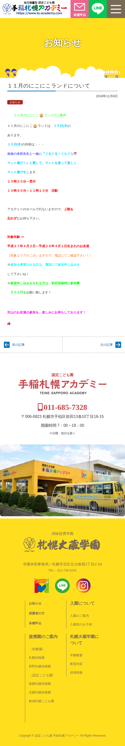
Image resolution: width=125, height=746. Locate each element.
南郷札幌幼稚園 (40, 683)
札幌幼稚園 (37, 657)
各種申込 (35, 623)
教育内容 (76, 664)
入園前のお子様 (81, 624)
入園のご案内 (79, 615)
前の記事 (18, 344)
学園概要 (76, 655)
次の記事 (106, 344)
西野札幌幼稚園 (40, 666)
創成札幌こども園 (41, 701)
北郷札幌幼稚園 (40, 692)
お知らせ (15, 102)
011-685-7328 (65, 407)
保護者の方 (37, 613)
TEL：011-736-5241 (62, 570)
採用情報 (76, 672)
